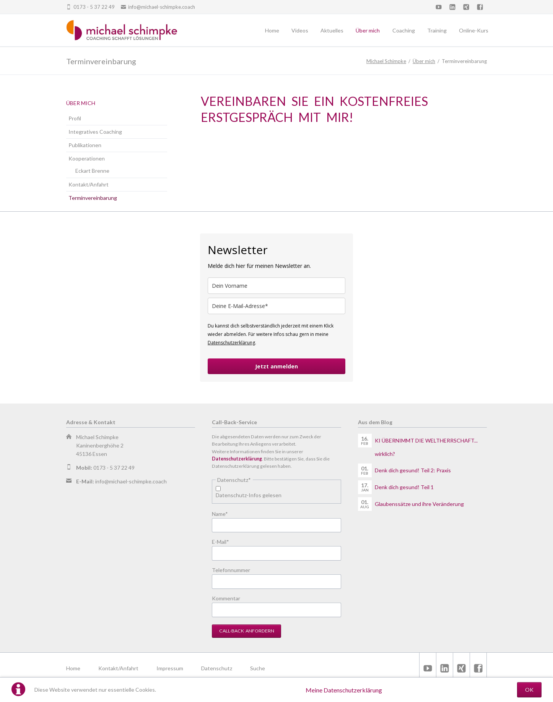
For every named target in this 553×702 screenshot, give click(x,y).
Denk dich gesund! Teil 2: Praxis (413, 470)
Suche (257, 668)
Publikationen (84, 145)
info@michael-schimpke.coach (131, 481)
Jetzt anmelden (276, 366)
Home (73, 668)
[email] (276, 306)
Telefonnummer (231, 570)
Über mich (424, 61)
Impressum (169, 668)
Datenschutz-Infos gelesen (248, 495)
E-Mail (224, 541)
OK (529, 689)
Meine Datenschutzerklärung (344, 690)
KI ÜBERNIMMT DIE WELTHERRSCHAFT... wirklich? (426, 447)
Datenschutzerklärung (231, 342)
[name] (276, 285)
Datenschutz (216, 668)
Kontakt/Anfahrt (88, 184)
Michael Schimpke (386, 61)
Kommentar (226, 598)
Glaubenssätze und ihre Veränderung (419, 504)
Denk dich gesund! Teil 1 (404, 487)
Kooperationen (86, 158)
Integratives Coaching (95, 131)
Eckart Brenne (92, 170)
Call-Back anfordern (246, 631)
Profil (74, 118)
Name (224, 513)
